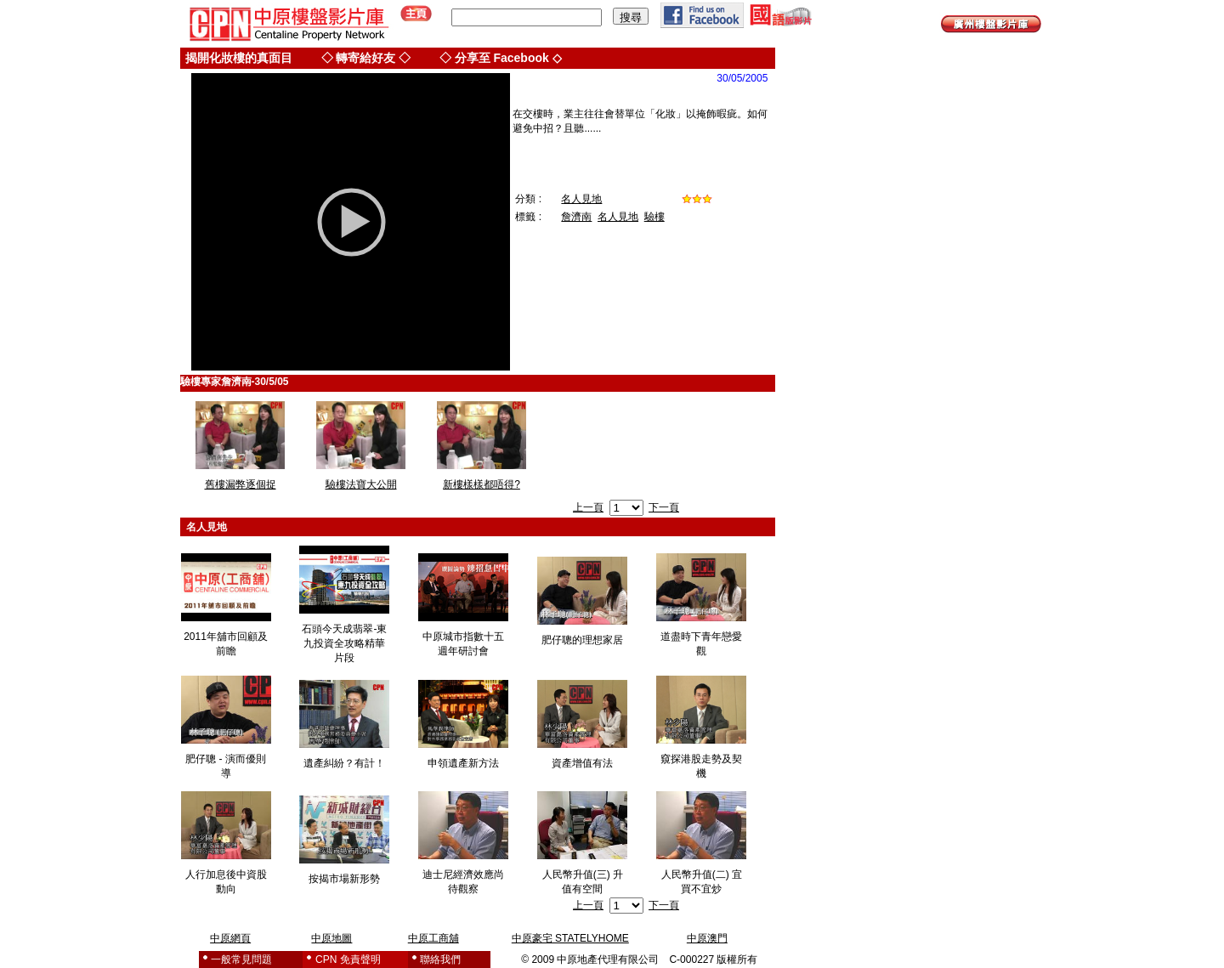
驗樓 (654, 217)
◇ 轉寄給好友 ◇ (366, 58)
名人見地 (581, 199)
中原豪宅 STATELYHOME (570, 938)
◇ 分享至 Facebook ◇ (500, 58)
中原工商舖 (433, 938)
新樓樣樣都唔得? (481, 484)
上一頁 (588, 507)
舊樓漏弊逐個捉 (240, 484)
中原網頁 (230, 938)
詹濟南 (576, 217)
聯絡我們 (440, 959)
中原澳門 (707, 938)
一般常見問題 (241, 959)
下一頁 (664, 507)
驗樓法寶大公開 (361, 484)
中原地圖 (331, 938)
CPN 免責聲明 (348, 959)
